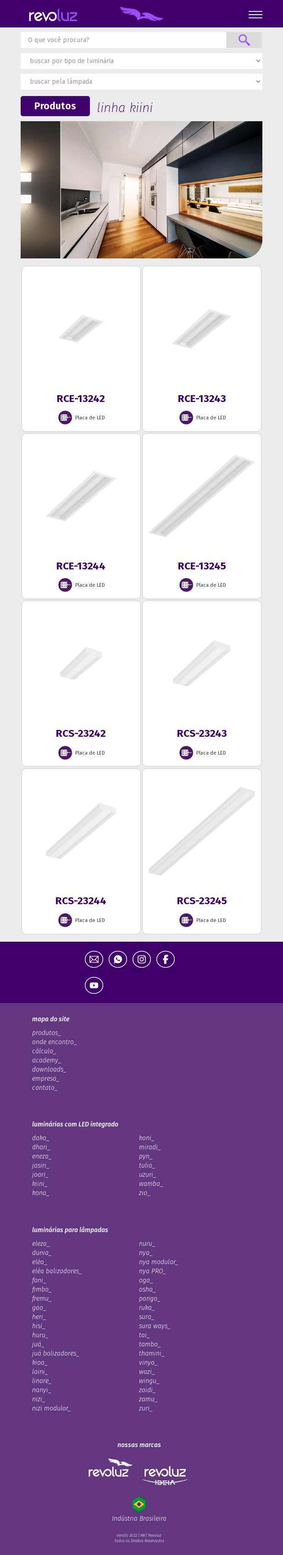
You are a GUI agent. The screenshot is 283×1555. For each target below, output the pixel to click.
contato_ (45, 1088)
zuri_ (146, 1408)
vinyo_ (148, 1363)
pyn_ (146, 1156)
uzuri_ (147, 1175)
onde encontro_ (54, 1042)
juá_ (38, 1344)
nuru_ (147, 1244)
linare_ (42, 1381)
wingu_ (149, 1381)
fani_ (39, 1280)
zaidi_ (147, 1390)
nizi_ (38, 1399)
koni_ (147, 1138)
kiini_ (40, 1184)
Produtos (55, 106)
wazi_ (147, 1372)
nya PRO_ (152, 1271)
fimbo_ (42, 1289)
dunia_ (42, 1253)
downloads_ (49, 1069)
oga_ (146, 1280)
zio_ (144, 1193)
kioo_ (40, 1363)
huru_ (40, 1335)
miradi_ (150, 1147)
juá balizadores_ (55, 1353)
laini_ (40, 1372)
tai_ (144, 1335)
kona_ (41, 1193)
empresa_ (46, 1079)
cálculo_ (44, 1051)
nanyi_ (41, 1390)
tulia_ (147, 1165)
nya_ (146, 1253)
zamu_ (148, 1399)
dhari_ (41, 1147)
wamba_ (151, 1184)
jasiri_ (41, 1165)
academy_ (46, 1060)
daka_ (41, 1138)
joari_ (40, 1175)
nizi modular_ (51, 1408)
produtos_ (46, 1033)
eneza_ (42, 1156)
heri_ (39, 1317)
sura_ (147, 1317)
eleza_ (41, 1244)
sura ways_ (155, 1326)
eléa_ (39, 1262)
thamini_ (152, 1353)
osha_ (147, 1289)
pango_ (150, 1299)
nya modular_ (158, 1262)
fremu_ (42, 1299)
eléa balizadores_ (57, 1271)
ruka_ (147, 1308)
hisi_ (38, 1326)
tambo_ (150, 1344)
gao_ (39, 1308)
